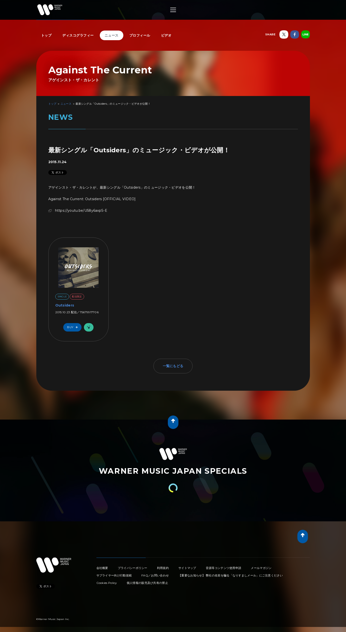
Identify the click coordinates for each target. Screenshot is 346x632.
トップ (46, 35)
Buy (73, 327)
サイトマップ (187, 568)
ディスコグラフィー (78, 35)
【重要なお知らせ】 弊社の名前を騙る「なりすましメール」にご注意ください (230, 575)
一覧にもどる (173, 366)
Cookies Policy (106, 583)
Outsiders (64, 305)
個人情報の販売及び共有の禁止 (147, 583)
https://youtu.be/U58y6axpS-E (81, 210)
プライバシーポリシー (132, 568)
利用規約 (163, 568)
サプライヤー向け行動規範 (114, 575)
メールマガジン (261, 568)
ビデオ (166, 35)
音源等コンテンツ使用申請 (223, 568)
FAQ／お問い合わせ (155, 575)
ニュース (112, 35)
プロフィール (139, 35)
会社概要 (102, 568)
